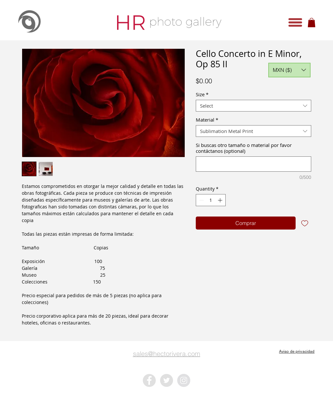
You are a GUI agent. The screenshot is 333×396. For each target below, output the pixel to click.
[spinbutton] (211, 200)
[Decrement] (201, 200)
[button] (295, 22)
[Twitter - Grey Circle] (166, 380)
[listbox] (289, 70)
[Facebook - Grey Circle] (149, 380)
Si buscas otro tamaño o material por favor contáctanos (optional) (244, 148)
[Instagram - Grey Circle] (183, 380)
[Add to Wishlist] (304, 223)
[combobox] (253, 106)
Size (202, 94)
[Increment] (221, 200)
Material (207, 120)
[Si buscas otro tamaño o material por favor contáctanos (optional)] (253, 164)
